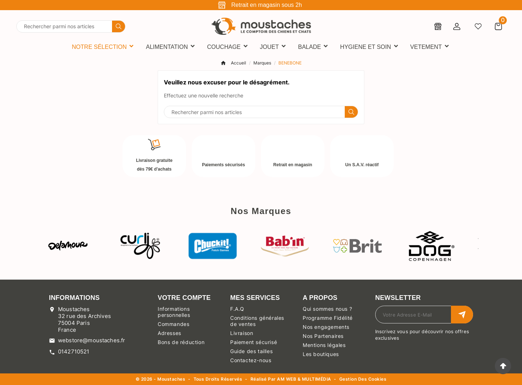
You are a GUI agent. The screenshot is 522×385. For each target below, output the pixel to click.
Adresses (169, 333)
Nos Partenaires (323, 336)
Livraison (241, 333)
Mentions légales (324, 345)
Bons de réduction (181, 342)
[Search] (118, 26)
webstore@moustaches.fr (91, 340)
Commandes (173, 324)
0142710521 (74, 351)
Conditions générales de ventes (257, 321)
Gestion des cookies (362, 379)
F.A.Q (237, 309)
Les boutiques (321, 354)
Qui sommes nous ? (327, 309)
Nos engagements (326, 327)
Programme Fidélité (328, 318)
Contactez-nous (250, 360)
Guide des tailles (251, 351)
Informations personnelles (174, 312)
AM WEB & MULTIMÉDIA (304, 379)
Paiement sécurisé (253, 342)
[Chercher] (64, 26)
